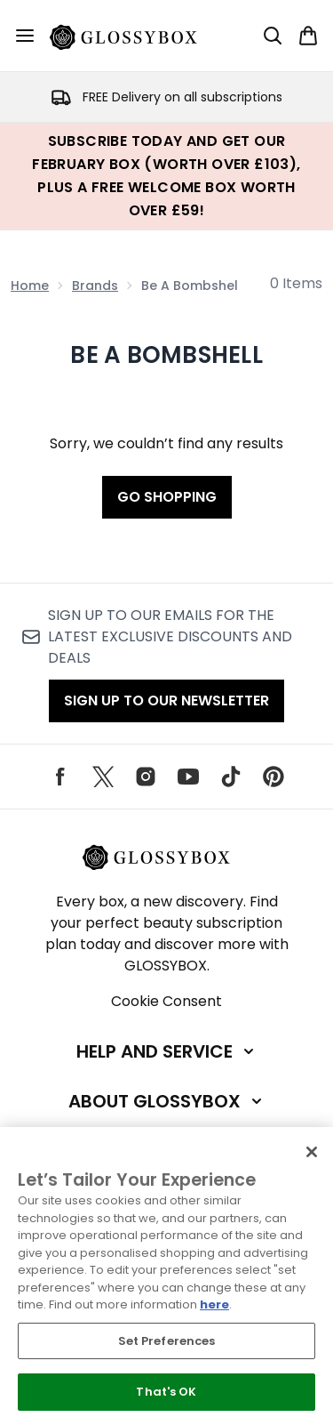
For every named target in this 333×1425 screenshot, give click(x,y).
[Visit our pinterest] (273, 776)
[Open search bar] (272, 35)
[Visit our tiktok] (231, 776)
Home (30, 285)
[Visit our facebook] (60, 776)
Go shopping (167, 497)
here (214, 1304)
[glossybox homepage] (134, 35)
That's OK (166, 1391)
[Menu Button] (25, 35)
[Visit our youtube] (188, 776)
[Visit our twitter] (103, 776)
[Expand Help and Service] (167, 1051)
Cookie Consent (166, 1001)
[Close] (311, 1151)
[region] (166, 1276)
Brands (95, 285)
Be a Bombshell (166, 355)
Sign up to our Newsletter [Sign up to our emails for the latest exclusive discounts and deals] (166, 700)
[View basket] (308, 35)
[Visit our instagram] (145, 776)
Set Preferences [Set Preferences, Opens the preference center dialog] (167, 1340)
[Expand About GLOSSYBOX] (167, 1101)
